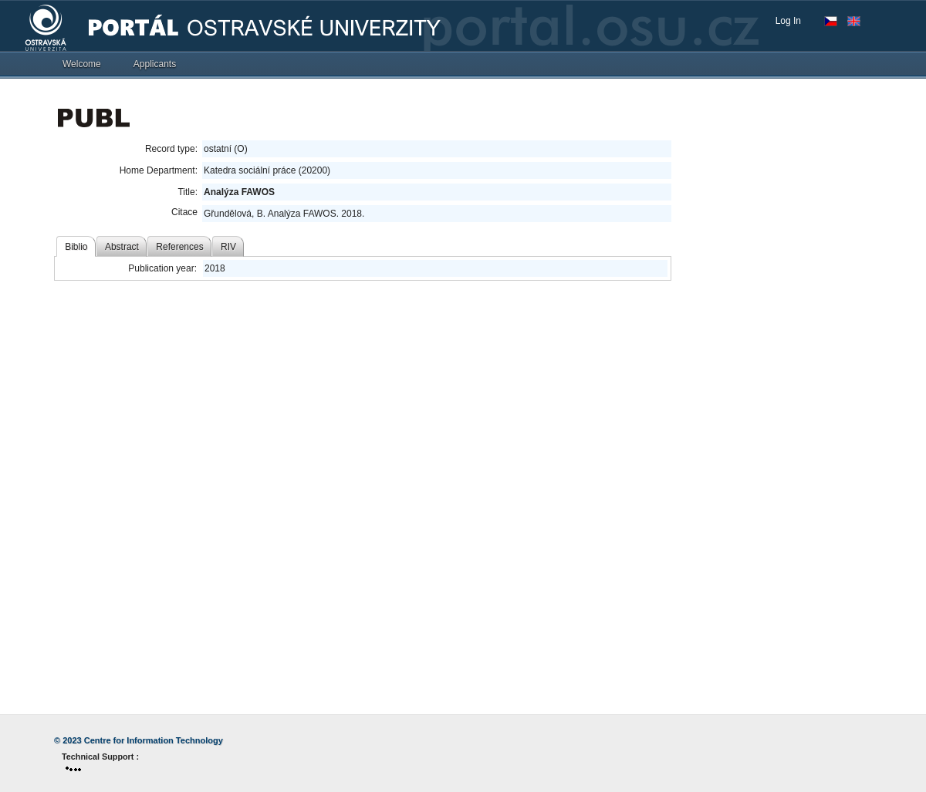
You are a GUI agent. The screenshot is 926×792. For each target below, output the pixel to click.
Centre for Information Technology (153, 740)
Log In (788, 20)
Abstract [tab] (122, 246)
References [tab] (179, 246)
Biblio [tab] (76, 246)
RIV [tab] (228, 246)
